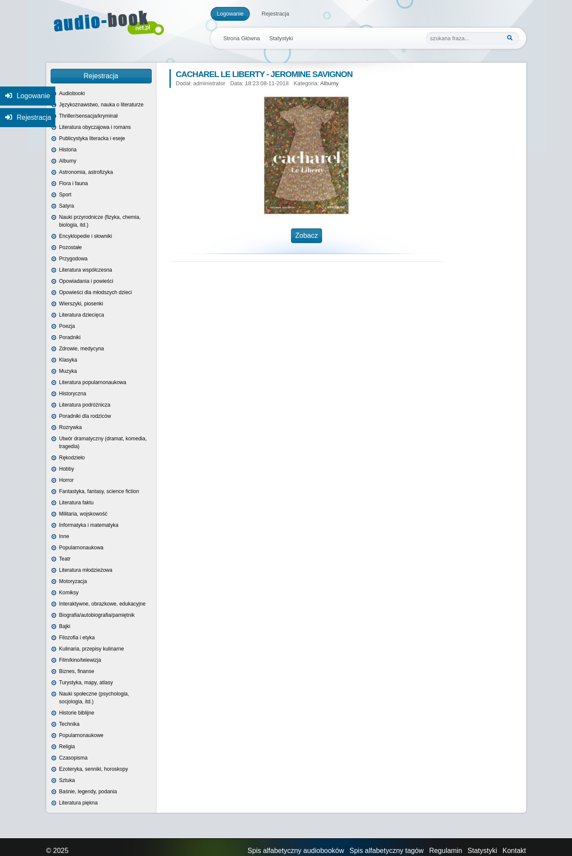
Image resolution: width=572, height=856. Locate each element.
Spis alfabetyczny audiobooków (296, 850)
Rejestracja (275, 13)
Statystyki (281, 38)
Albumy (329, 83)
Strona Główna (242, 38)
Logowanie (230, 13)
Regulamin (445, 850)
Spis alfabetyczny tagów (386, 850)
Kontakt (514, 850)
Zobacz (306, 235)
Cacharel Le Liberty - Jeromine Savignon (264, 74)
